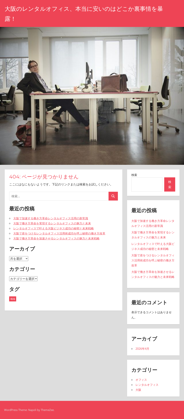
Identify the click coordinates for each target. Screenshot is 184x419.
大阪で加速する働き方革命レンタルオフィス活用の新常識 (50, 218)
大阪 (138, 390)
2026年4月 (142, 349)
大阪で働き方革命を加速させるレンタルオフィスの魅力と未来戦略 (56, 238)
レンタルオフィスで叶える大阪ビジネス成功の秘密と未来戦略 (53, 228)
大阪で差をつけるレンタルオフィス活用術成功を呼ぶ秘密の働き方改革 (59, 233)
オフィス (141, 380)
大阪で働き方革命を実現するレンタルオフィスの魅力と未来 (52, 223)
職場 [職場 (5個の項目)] (12, 299)
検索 (134, 175)
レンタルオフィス (146, 385)
